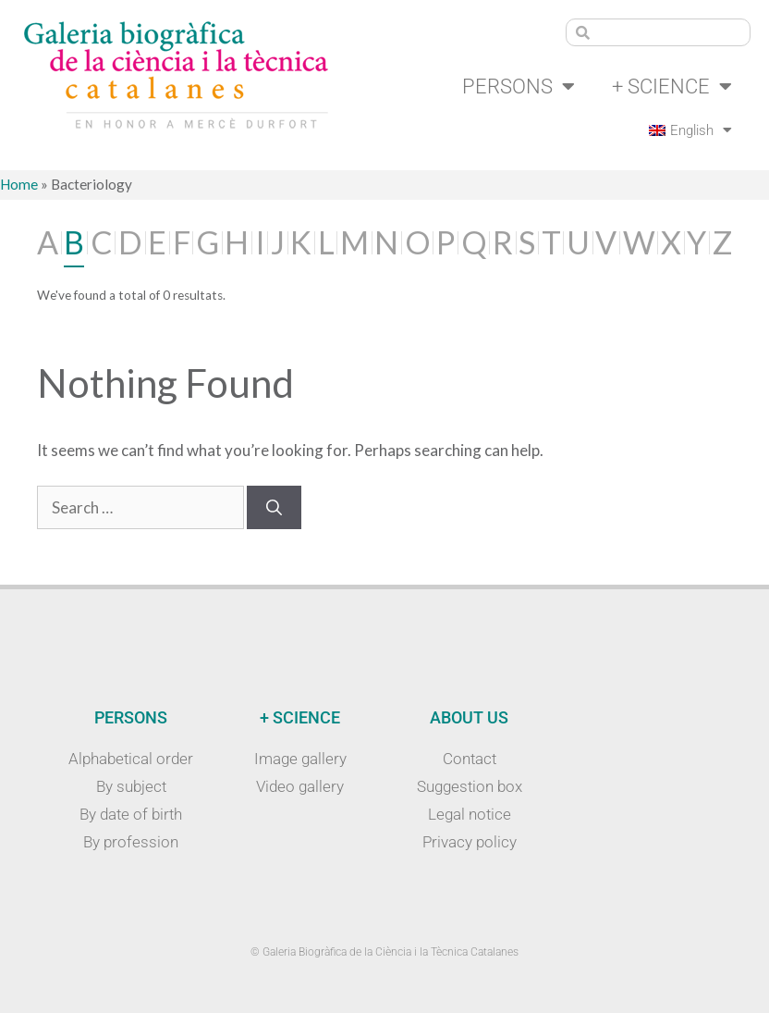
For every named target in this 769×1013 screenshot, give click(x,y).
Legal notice (469, 814)
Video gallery (300, 786)
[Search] (274, 508)
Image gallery (300, 758)
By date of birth (130, 814)
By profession (130, 842)
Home (19, 185)
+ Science (672, 87)
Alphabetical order (130, 758)
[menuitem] (688, 130)
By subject (131, 786)
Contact (469, 758)
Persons (518, 87)
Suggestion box (469, 786)
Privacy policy (469, 842)
